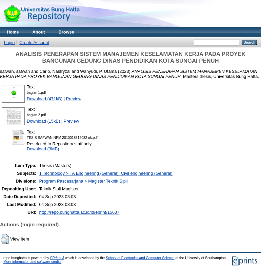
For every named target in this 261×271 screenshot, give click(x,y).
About (39, 32)
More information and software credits (32, 262)
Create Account (34, 42)
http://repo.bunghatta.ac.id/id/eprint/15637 (79, 212)
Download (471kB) (44, 98)
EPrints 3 (57, 258)
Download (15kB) (43, 121)
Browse (66, 32)
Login (9, 42)
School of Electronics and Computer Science (140, 258)
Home (13, 32)
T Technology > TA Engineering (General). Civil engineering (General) (106, 173)
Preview (74, 98)
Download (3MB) (43, 148)
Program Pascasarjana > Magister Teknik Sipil (83, 181)
